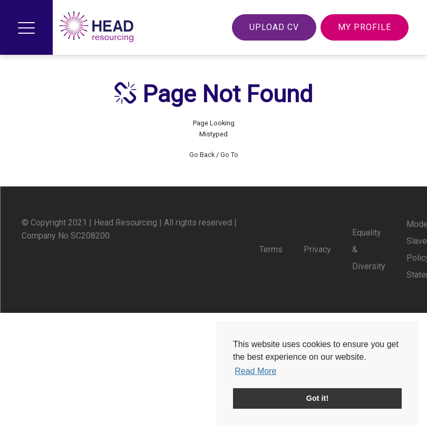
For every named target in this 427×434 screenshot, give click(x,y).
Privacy (317, 249)
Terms (271, 249)
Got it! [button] (317, 398)
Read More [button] (255, 371)
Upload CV (274, 27)
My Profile (364, 27)
